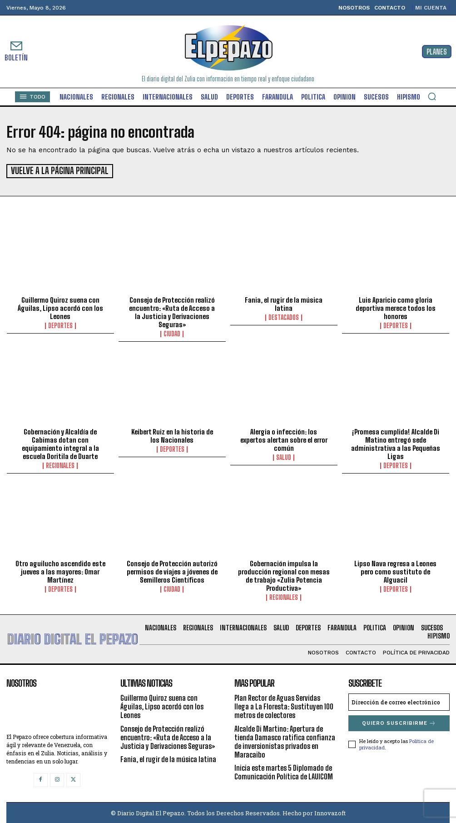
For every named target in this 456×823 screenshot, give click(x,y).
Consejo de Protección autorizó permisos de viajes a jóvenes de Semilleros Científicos (172, 570)
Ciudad (172, 332)
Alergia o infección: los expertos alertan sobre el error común (283, 438)
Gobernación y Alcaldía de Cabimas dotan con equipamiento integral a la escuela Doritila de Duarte (60, 442)
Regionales (60, 464)
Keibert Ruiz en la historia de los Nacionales (172, 434)
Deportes (60, 324)
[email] (399, 700)
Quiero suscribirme (399, 721)
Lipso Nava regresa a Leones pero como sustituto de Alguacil (395, 570)
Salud (283, 456)
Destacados (283, 316)
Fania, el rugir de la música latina (283, 302)
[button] (432, 96)
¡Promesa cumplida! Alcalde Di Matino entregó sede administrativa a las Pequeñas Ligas (395, 442)
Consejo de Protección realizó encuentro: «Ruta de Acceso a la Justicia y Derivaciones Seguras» (172, 310)
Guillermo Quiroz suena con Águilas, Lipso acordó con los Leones (60, 306)
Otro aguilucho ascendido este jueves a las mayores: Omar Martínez (60, 570)
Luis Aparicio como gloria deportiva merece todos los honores (396, 306)
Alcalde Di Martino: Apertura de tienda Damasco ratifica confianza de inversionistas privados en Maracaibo (284, 740)
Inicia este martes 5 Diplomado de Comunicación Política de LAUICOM (283, 771)
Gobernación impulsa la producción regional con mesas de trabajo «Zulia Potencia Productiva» (284, 574)
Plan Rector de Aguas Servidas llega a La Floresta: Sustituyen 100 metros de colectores (283, 705)
